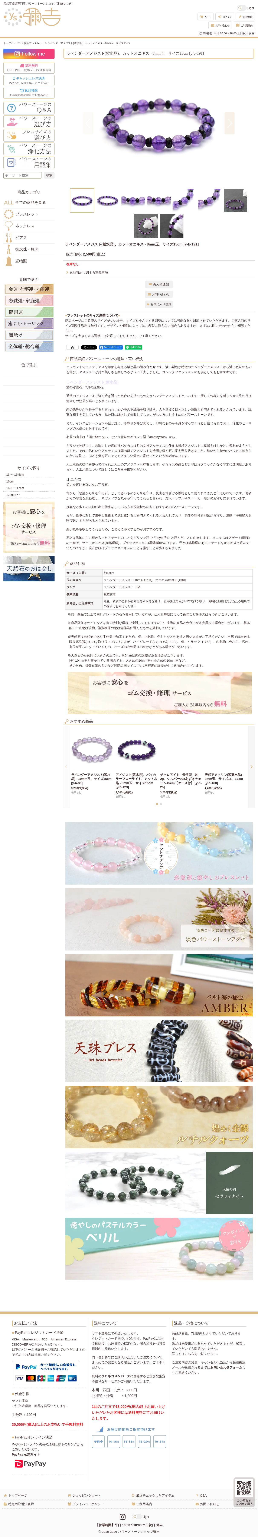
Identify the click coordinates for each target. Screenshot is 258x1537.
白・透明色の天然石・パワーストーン (29, 442)
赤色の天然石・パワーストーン (29, 372)
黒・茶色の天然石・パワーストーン (29, 451)
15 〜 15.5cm (15, 474)
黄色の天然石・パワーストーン (29, 381)
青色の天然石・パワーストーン (29, 407)
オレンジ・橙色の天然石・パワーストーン (29, 390)
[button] (88, 123)
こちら (119, 469)
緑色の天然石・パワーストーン (29, 398)
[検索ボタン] (49, 175)
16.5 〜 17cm (15, 488)
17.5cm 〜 (13, 495)
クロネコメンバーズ (115, 1376)
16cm (10, 481)
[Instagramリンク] (122, 1517)
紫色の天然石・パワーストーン (29, 433)
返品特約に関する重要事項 (87, 272)
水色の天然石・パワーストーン (29, 416)
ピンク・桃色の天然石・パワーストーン (29, 425)
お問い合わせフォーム (226, 1367)
